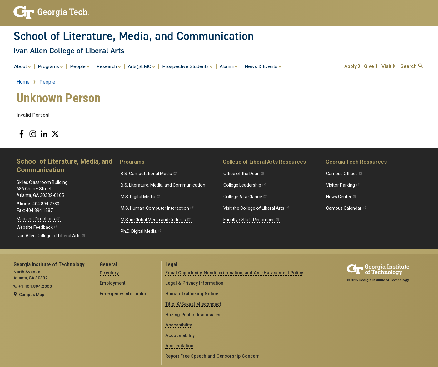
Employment (112, 283)
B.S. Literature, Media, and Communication (163, 185)
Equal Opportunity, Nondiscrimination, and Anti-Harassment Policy (234, 272)
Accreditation (179, 345)
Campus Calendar (346, 208)
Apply (352, 66)
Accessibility (178, 324)
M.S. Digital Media (141, 196)
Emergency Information (124, 293)
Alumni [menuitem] (229, 66)
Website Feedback (37, 227)
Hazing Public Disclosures (192, 314)
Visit (388, 66)
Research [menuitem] (109, 66)
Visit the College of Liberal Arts (256, 208)
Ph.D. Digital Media (141, 231)
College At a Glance (245, 196)
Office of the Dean (244, 173)
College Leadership (245, 185)
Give (371, 66)
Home (23, 82)
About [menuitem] (22, 66)
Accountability (180, 335)
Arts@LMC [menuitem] (141, 66)
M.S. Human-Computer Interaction (158, 208)
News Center (341, 196)
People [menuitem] (80, 66)
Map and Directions (39, 218)
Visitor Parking (343, 185)
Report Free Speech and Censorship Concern (212, 356)
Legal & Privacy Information (194, 283)
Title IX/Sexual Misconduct (193, 303)
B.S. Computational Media (149, 173)
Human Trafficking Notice (191, 293)
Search (412, 66)
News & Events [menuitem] (263, 66)
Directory (109, 272)
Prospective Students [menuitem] (187, 66)
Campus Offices (344, 173)
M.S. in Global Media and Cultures (156, 219)
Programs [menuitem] (50, 66)
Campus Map (31, 294)
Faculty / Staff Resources (251, 219)
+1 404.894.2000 (35, 286)
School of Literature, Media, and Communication (133, 36)
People (47, 82)
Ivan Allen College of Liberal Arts (68, 50)
